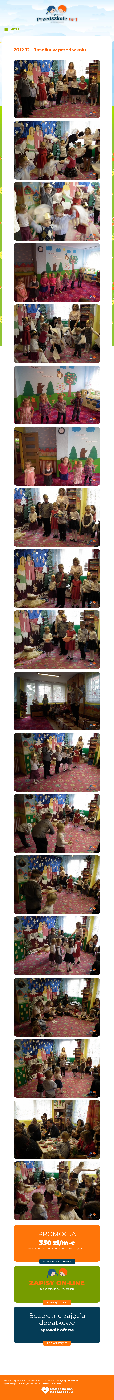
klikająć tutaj (57, 1302)
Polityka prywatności (67, 1381)
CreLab (20, 1383)
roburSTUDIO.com (51, 1383)
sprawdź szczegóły (57, 1261)
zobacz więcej (57, 1343)
